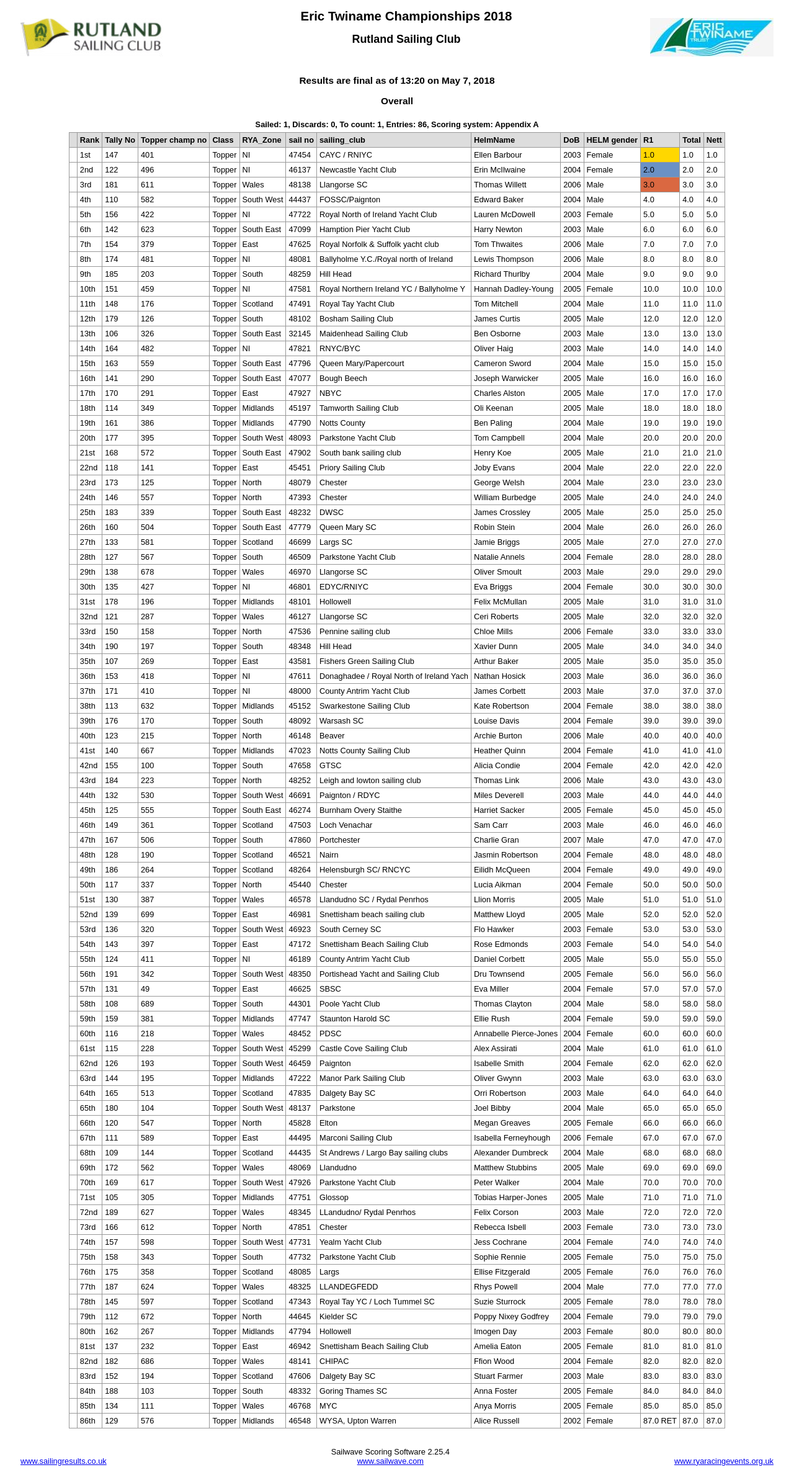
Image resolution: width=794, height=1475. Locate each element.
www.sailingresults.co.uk (63, 1461)
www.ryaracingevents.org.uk (724, 1461)
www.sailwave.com (390, 1461)
